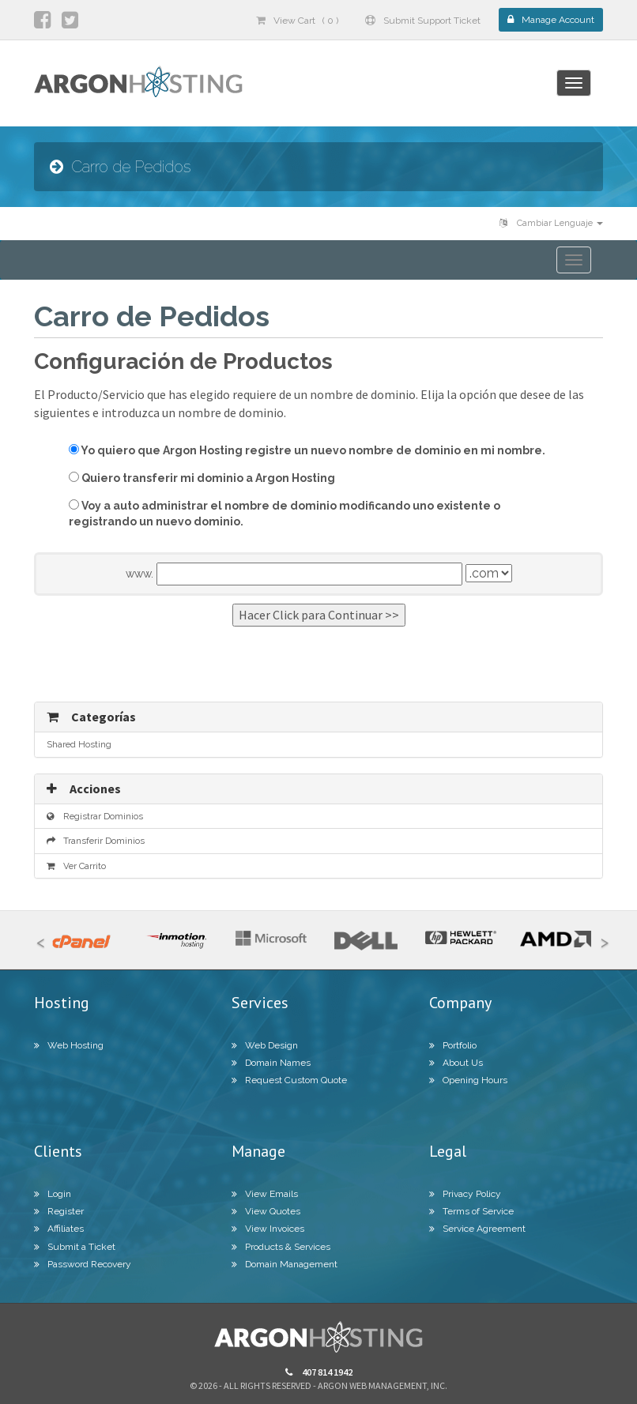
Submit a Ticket (74, 1246)
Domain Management (284, 1264)
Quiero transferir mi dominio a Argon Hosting (202, 478)
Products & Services (281, 1246)
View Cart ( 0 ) (297, 20)
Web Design (265, 1045)
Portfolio (453, 1045)
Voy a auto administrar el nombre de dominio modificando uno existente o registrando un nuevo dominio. (284, 513)
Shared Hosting (79, 744)
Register (59, 1211)
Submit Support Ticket (423, 20)
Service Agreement (477, 1228)
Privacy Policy (465, 1193)
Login (52, 1193)
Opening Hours (468, 1080)
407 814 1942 (318, 1372)
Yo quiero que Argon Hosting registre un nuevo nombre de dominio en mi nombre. (307, 450)
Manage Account (550, 19)
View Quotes (266, 1211)
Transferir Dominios (96, 840)
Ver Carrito (76, 865)
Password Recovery (82, 1264)
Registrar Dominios (95, 816)
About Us (456, 1062)
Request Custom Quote (289, 1080)
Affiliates (59, 1228)
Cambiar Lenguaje (551, 223)
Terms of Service (471, 1211)
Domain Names (271, 1062)
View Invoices (268, 1228)
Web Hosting (69, 1045)
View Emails (265, 1193)
